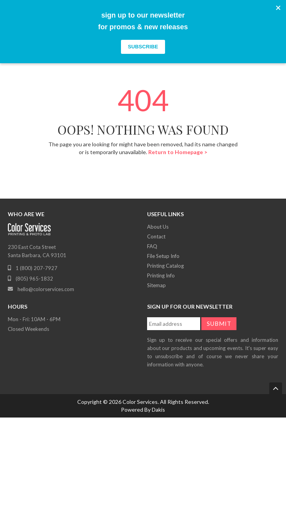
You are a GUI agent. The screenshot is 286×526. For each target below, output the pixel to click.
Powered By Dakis (143, 409)
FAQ (152, 246)
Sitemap (156, 285)
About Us (158, 227)
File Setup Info (163, 256)
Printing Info (161, 275)
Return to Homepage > (177, 152)
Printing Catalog (165, 266)
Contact (156, 236)
